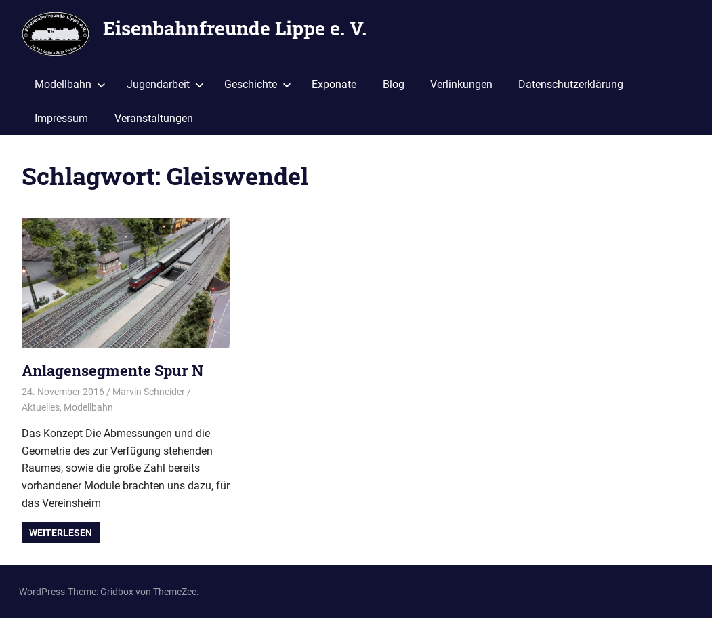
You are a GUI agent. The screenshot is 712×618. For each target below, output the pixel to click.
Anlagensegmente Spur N (112, 370)
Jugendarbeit (165, 84)
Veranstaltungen (153, 118)
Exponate (334, 84)
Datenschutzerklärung (570, 84)
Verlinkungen (461, 84)
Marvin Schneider (148, 391)
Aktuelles (41, 407)
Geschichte (257, 84)
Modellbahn (70, 84)
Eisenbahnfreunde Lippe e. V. (235, 28)
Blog (393, 84)
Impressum (61, 118)
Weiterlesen (60, 532)
